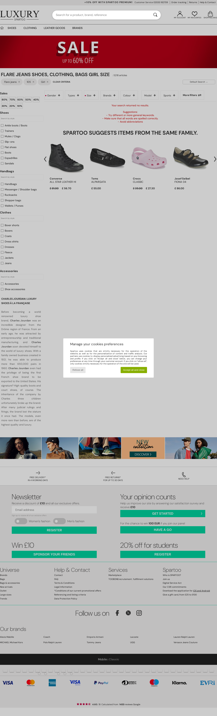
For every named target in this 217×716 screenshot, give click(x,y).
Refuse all (78, 370)
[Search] (155, 15)
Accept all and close (134, 370)
